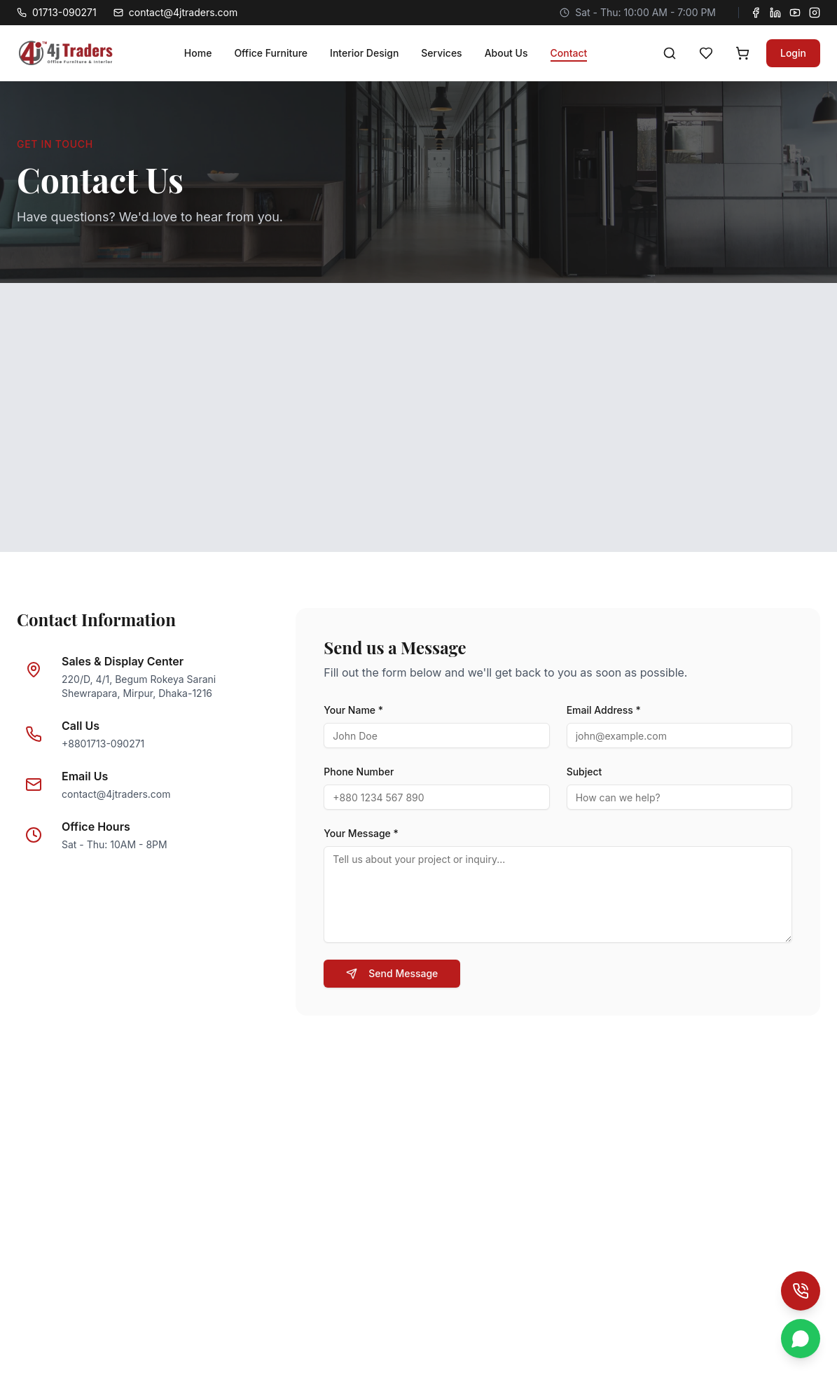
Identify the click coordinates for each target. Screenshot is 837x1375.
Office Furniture (270, 53)
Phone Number (359, 772)
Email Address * (604, 710)
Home (198, 53)
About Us (506, 53)
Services (441, 53)
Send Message (392, 973)
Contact (569, 53)
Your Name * (353, 710)
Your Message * (361, 833)
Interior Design (364, 53)
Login (793, 53)
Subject (584, 772)
